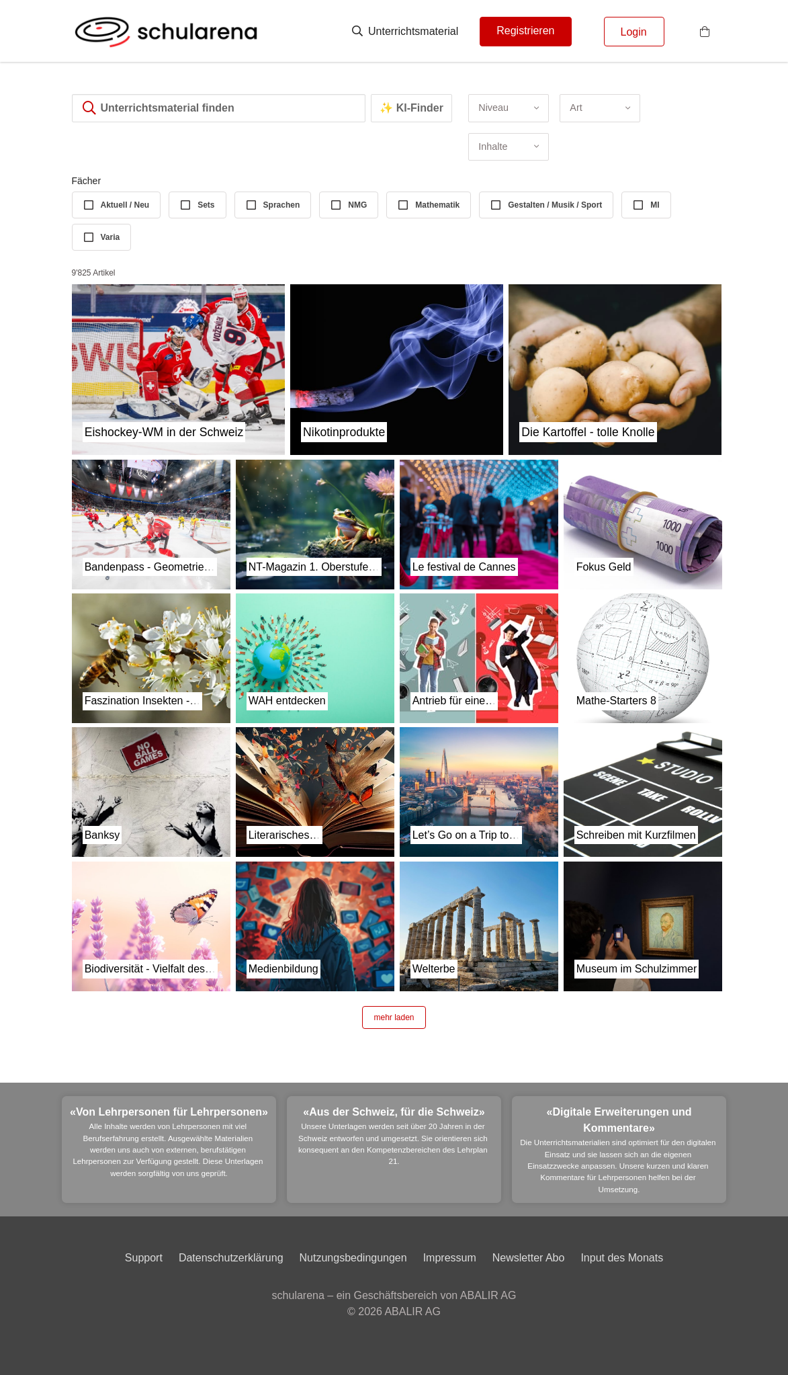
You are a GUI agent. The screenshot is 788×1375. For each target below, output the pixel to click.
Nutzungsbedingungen (353, 1257)
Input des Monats (621, 1257)
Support (144, 1257)
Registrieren (525, 30)
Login (634, 32)
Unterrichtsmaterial (405, 31)
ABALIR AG (412, 1311)
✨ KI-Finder (411, 108)
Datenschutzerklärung (231, 1257)
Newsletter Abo (528, 1257)
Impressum (449, 1257)
